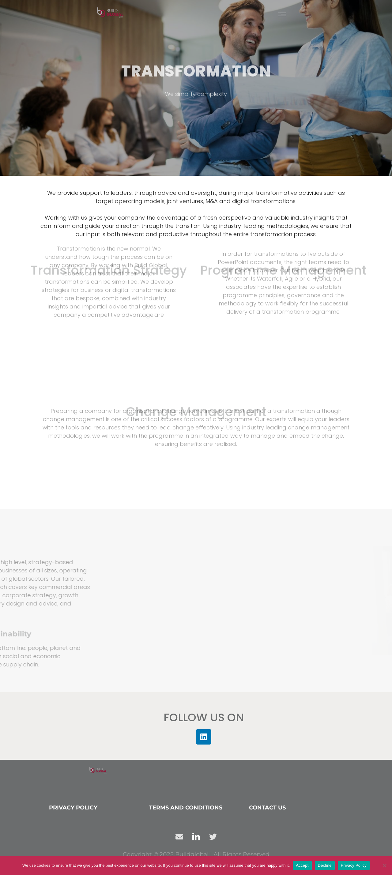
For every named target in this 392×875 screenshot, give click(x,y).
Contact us (267, 807)
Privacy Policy (73, 807)
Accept (302, 865)
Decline (325, 865)
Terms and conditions (185, 807)
